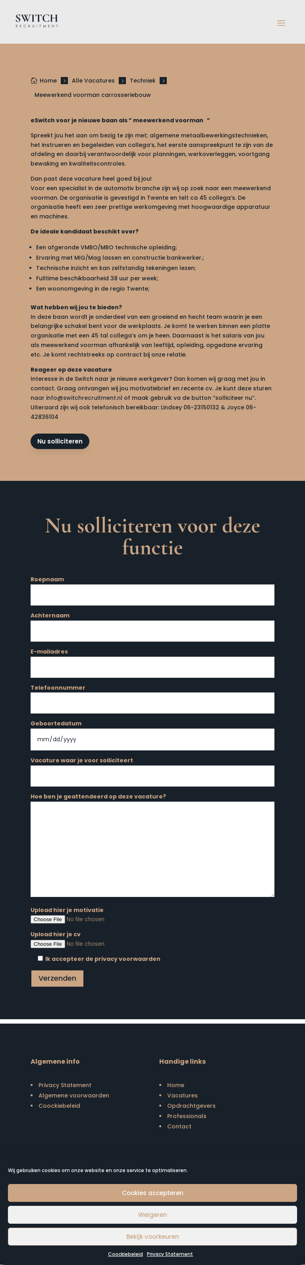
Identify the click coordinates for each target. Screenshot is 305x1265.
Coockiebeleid (125, 1254)
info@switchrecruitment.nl (84, 398)
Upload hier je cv (152, 940)
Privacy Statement (170, 1254)
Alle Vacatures (93, 81)
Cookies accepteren (152, 1193)
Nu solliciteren (60, 441)
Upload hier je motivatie (152, 915)
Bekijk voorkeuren (152, 1236)
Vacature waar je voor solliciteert (152, 769)
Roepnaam (152, 588)
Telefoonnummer (152, 696)
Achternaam (152, 624)
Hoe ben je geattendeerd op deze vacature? (152, 846)
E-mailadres (152, 660)
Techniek (143, 81)
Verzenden (57, 979)
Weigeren (152, 1215)
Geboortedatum (152, 732)
